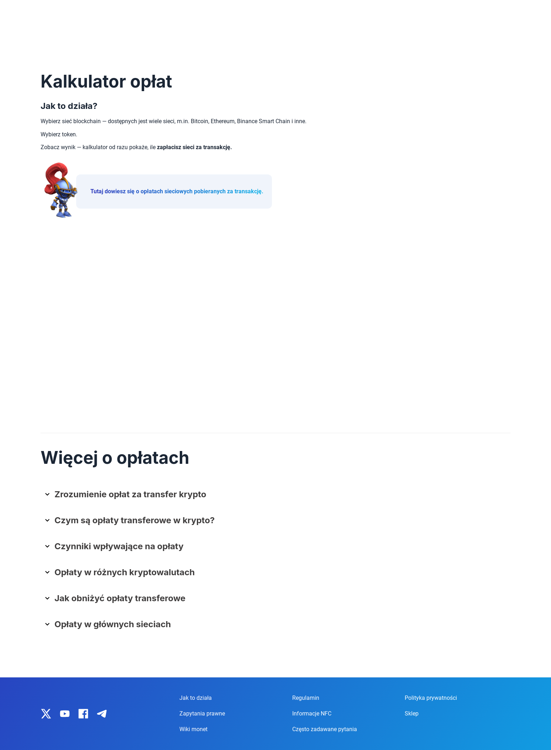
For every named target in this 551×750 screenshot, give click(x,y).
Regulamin (305, 697)
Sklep (412, 713)
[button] (278, 497)
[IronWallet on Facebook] (83, 713)
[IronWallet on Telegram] (101, 713)
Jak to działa (195, 697)
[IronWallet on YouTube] (64, 713)
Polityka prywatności (431, 697)
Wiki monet (193, 729)
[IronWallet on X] (46, 713)
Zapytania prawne (202, 713)
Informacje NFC (311, 713)
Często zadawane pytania (324, 729)
